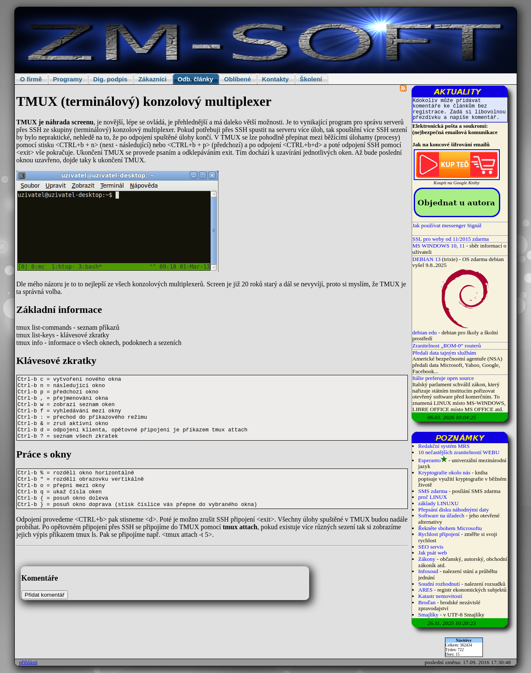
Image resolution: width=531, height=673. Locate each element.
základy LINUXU (438, 503)
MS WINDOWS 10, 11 (438, 245)
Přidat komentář (45, 595)
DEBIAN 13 (426, 259)
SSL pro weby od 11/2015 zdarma (450, 239)
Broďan (427, 602)
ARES (425, 590)
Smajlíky (428, 614)
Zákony (427, 559)
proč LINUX (432, 497)
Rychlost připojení (439, 534)
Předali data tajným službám (444, 353)
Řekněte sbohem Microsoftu (450, 528)
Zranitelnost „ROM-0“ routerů (446, 345)
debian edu (424, 332)
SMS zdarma (432, 491)
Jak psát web (432, 552)
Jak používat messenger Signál (447, 225)
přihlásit (28, 662)
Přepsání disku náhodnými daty (453, 509)
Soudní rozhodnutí (439, 584)
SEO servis (431, 547)
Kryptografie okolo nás (444, 472)
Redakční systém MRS (444, 446)
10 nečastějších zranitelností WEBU (459, 452)
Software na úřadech (441, 515)
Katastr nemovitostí (440, 596)
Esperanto (429, 460)
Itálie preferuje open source (443, 378)
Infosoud (428, 571)
